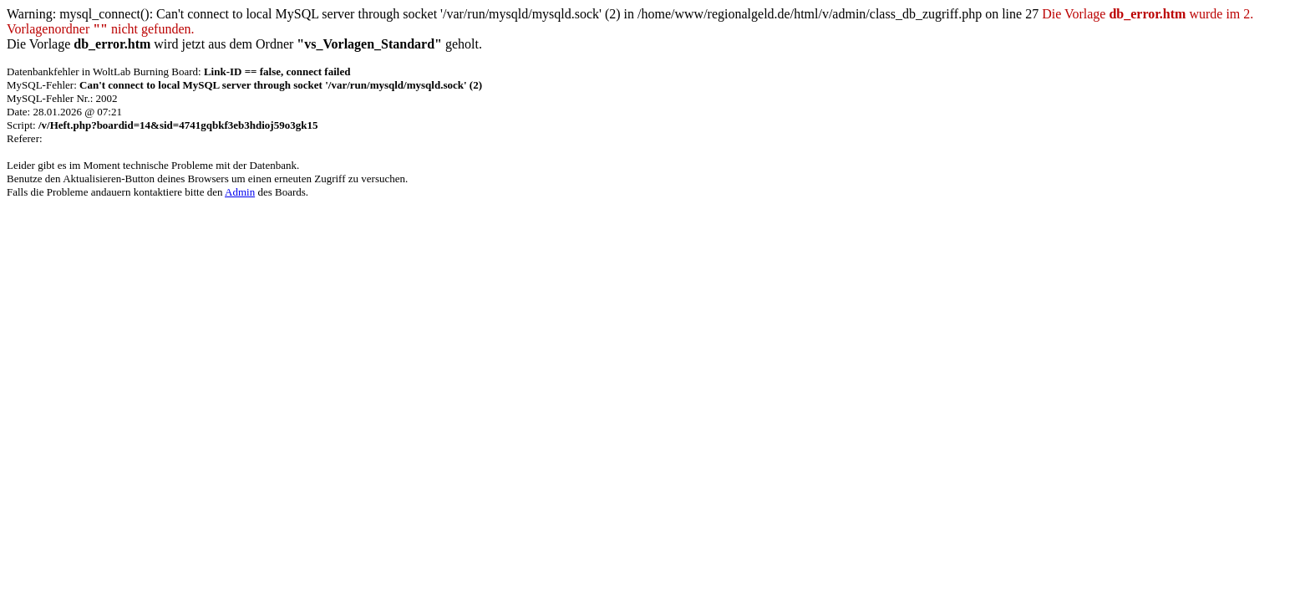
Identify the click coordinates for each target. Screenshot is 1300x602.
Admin (240, 192)
